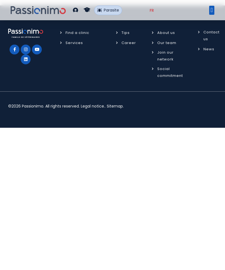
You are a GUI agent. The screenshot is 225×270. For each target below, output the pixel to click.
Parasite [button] (108, 10)
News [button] (208, 49)
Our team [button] (166, 42)
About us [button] (166, 32)
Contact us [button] (211, 36)
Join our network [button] (165, 56)
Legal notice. (93, 106)
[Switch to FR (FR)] (152, 10)
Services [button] (74, 42)
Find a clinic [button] (77, 32)
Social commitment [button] (170, 72)
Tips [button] (126, 32)
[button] (75, 10)
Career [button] (129, 42)
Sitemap (115, 106)
